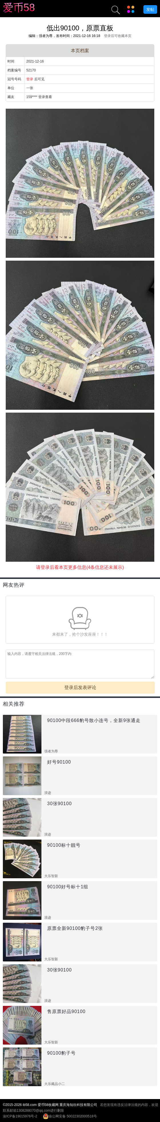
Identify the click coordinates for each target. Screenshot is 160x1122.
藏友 (10, 97)
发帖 (150, 9)
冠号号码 (14, 79)
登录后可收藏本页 (117, 36)
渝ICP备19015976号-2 (20, 1116)
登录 (29, 79)
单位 (10, 88)
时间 (10, 61)
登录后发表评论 (80, 687)
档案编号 (14, 70)
